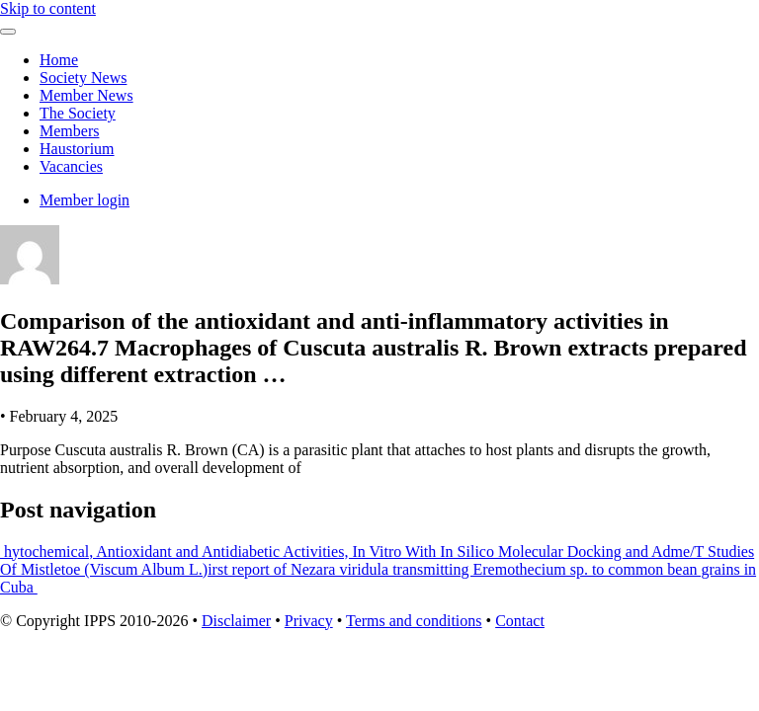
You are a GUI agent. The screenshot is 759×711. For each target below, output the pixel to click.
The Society (78, 113)
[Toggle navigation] (8, 32)
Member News (86, 95)
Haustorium (77, 148)
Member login (84, 200)
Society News (83, 77)
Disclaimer (236, 620)
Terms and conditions (414, 620)
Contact (520, 620)
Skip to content (48, 8)
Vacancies (71, 166)
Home (59, 59)
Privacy (309, 620)
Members (69, 130)
